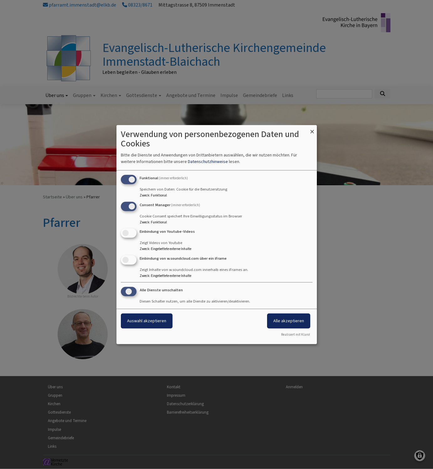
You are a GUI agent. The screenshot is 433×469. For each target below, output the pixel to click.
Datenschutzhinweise (208, 162)
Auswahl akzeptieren (146, 321)
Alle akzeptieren (288, 321)
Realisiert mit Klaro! (295, 334)
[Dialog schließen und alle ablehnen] (312, 129)
